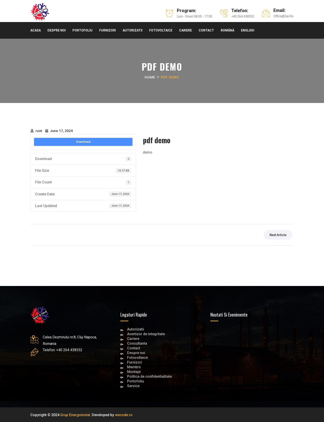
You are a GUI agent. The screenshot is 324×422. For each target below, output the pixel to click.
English (247, 30)
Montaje (134, 372)
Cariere (185, 30)
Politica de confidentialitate (149, 377)
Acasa (35, 30)
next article (278, 235)
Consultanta (137, 344)
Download (83, 141)
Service (133, 386)
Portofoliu (82, 30)
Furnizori (107, 30)
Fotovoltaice (160, 30)
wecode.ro (124, 415)
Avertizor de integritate (146, 334)
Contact (206, 30)
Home (150, 77)
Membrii (134, 367)
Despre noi (56, 30)
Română (227, 30)
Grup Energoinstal (75, 415)
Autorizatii (132, 30)
